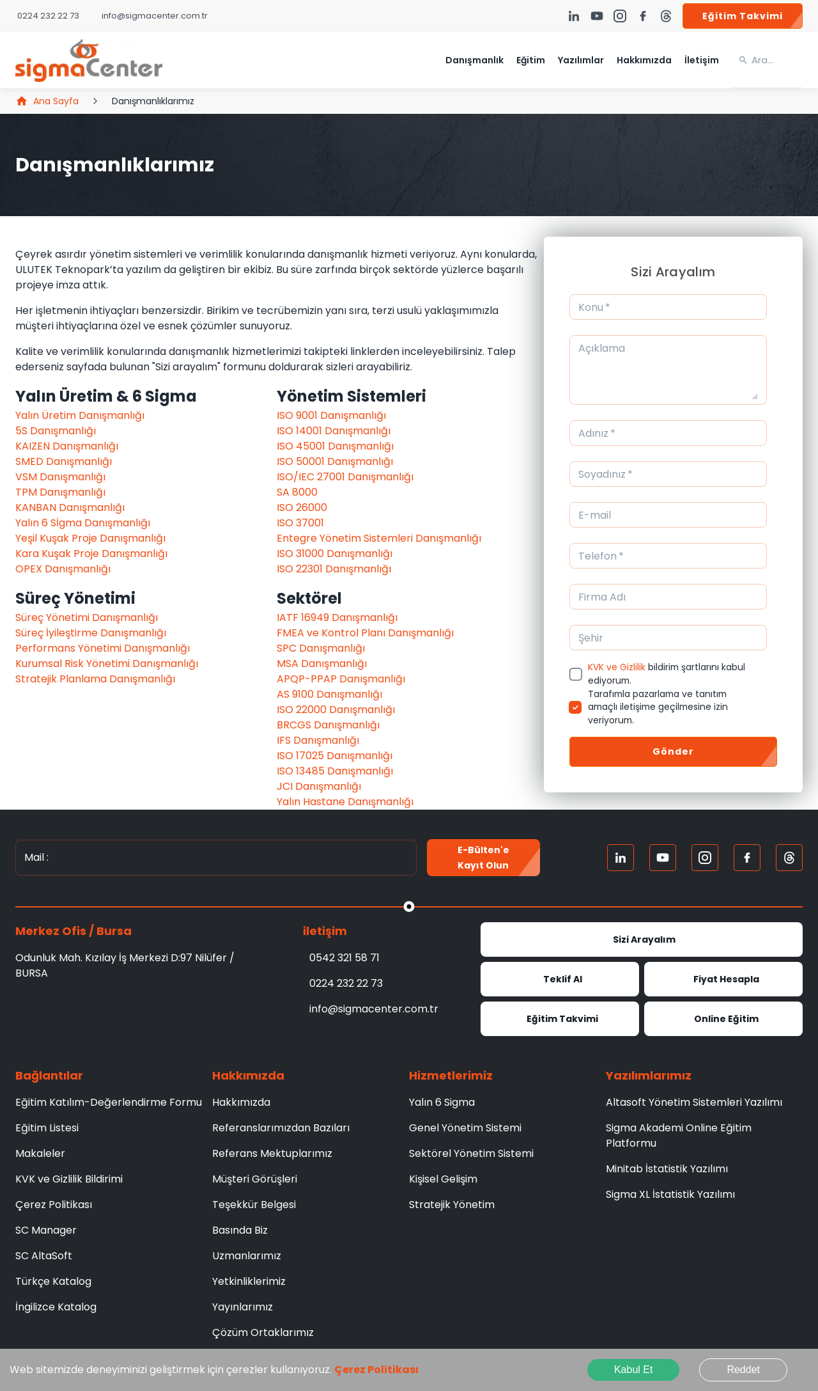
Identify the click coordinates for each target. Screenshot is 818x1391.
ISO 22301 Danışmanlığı (334, 569)
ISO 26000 (302, 507)
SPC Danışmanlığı (321, 648)
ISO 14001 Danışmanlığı (333, 430)
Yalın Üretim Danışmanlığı (79, 415)
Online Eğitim (723, 1019)
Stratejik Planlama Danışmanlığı (95, 679)
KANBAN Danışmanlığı (70, 507)
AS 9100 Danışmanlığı (329, 694)
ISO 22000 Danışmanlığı (336, 709)
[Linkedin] (620, 857)
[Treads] (789, 857)
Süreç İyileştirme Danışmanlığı (90, 632)
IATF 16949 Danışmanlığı (337, 617)
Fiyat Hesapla (723, 979)
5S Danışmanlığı (55, 430)
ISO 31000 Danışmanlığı (334, 553)
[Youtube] (662, 857)
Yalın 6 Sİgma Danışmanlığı (82, 522)
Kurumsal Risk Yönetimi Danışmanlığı (106, 663)
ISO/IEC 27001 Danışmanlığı (345, 476)
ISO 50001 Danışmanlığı (335, 461)
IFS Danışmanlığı (318, 740)
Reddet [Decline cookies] (743, 1369)
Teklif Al (560, 979)
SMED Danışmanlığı (63, 461)
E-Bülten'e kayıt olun (484, 857)
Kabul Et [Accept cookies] (633, 1369)
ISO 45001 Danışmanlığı (335, 446)
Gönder (673, 751)
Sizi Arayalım (642, 939)
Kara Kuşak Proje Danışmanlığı (91, 553)
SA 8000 (297, 492)
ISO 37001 (300, 522)
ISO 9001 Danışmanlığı (331, 415)
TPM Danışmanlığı (60, 492)
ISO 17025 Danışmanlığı (334, 755)
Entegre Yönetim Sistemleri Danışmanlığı (379, 538)
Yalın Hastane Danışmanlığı (345, 801)
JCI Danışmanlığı (319, 786)
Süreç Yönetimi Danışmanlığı (86, 617)
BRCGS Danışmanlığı (328, 725)
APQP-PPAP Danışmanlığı (341, 679)
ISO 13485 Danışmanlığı (335, 771)
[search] (777, 60)
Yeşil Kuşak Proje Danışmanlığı (90, 538)
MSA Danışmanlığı (322, 663)
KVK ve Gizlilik (616, 667)
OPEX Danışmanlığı (63, 569)
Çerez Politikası (376, 1369)
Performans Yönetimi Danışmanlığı (102, 648)
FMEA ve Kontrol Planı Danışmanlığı (365, 632)
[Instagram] (704, 857)
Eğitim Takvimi (742, 16)
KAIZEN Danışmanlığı (66, 446)
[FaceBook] (747, 857)
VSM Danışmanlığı (60, 476)
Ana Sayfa (47, 101)
